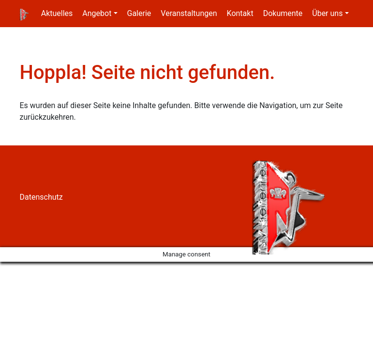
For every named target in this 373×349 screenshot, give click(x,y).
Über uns (327, 13)
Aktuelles (57, 13)
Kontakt (240, 13)
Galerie (139, 13)
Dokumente (283, 13)
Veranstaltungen (189, 13)
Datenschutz (41, 197)
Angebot (96, 13)
